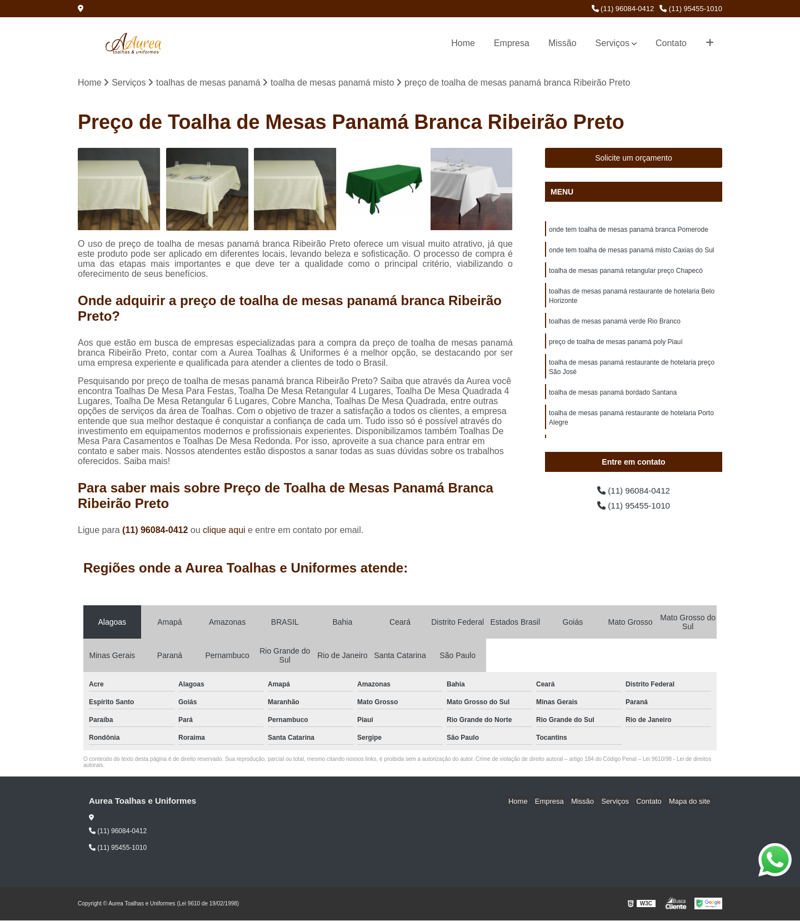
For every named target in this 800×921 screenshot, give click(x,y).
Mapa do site (690, 801)
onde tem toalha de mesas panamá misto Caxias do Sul (631, 251)
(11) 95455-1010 (690, 8)
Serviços (612, 43)
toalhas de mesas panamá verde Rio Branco (615, 324)
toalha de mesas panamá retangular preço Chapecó (626, 272)
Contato (671, 43)
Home (463, 43)
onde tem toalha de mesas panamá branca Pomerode (628, 230)
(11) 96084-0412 (623, 8)
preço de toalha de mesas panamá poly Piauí (616, 346)
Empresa (511, 43)
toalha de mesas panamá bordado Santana (613, 398)
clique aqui (224, 530)
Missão (562, 43)
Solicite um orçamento (633, 158)
